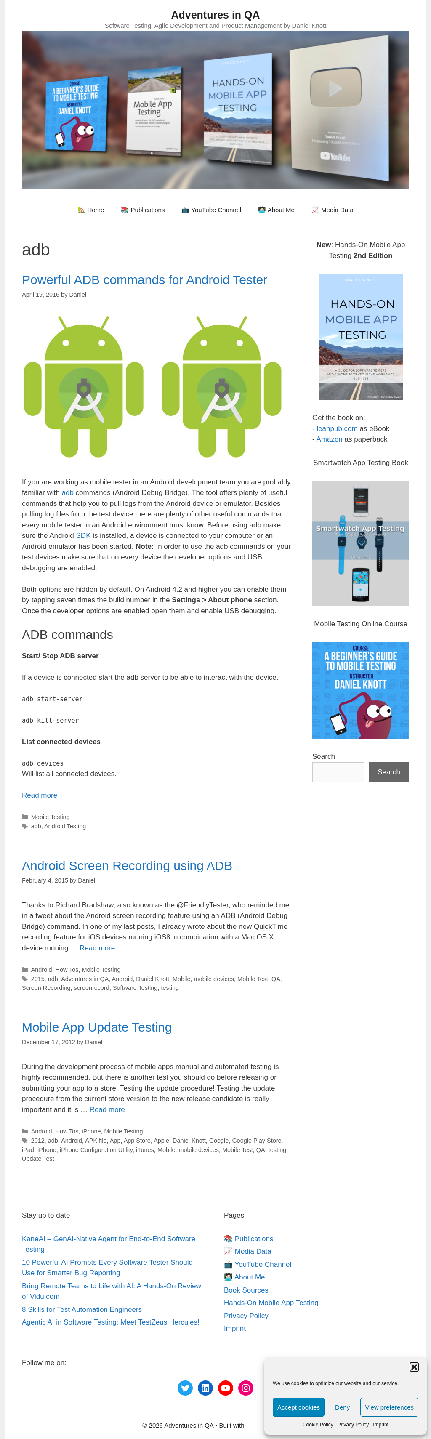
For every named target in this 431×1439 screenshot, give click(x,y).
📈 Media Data (332, 209)
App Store (137, 1140)
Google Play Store (256, 1140)
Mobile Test (252, 979)
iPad (28, 1149)
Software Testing (135, 987)
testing (170, 987)
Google (219, 1140)
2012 (38, 1140)
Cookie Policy (318, 1425)
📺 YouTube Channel (211, 209)
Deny (342, 1407)
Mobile (182, 979)
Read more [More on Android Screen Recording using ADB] (97, 948)
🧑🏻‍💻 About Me (276, 209)
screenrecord (91, 987)
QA (275, 979)
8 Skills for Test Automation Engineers (82, 1310)
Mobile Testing (50, 817)
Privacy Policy (353, 1425)
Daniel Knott (152, 979)
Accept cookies (298, 1407)
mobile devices (214, 979)
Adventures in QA (215, 15)
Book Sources (246, 1290)
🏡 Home (90, 209)
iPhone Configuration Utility (96, 1149)
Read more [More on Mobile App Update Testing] (107, 1110)
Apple (161, 1140)
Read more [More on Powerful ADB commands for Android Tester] (39, 795)
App (115, 1140)
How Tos (66, 969)
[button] (414, 1367)
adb (67, 493)
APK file (95, 1140)
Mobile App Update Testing (97, 1027)
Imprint (380, 1425)
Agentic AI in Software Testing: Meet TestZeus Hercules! (111, 1322)
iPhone (91, 1131)
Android (41, 969)
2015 (38, 979)
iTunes (145, 1149)
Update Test (38, 1158)
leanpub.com (337, 429)
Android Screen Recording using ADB (127, 865)
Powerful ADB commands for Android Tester (144, 280)
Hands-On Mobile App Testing (271, 1303)
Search (323, 757)
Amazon (329, 439)
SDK (83, 536)
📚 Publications (143, 209)
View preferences (389, 1407)
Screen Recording (46, 987)
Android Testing (65, 826)
